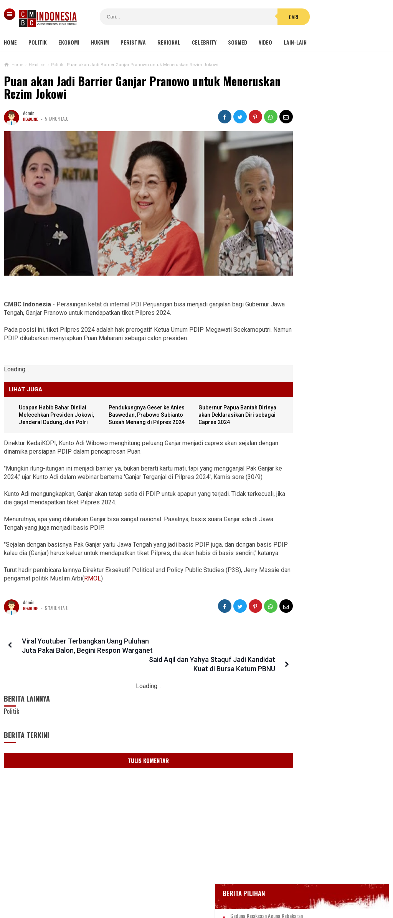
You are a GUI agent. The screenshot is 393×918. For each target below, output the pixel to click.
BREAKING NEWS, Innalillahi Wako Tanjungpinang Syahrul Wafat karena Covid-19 (333, 241)
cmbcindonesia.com (194, 899)
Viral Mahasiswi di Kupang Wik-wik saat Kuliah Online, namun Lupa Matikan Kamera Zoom (323, 508)
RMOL (125, 581)
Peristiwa (133, 42)
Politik (37, 42)
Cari (246, 17)
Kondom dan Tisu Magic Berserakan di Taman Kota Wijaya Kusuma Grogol (325, 471)
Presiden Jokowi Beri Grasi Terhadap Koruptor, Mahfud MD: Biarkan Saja (321, 693)
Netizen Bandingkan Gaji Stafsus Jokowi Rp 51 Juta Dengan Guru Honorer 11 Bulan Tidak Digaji (322, 619)
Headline (31, 119)
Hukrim (100, 42)
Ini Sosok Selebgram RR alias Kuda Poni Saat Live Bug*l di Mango (324, 542)
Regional (168, 42)
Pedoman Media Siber (172, 887)
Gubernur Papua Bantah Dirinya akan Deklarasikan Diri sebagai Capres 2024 (217, 401)
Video (265, 42)
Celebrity (204, 42)
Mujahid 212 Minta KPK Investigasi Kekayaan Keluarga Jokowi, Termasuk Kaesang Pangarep (323, 731)
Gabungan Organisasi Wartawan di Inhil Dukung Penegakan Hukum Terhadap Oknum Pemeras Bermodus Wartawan (326, 579)
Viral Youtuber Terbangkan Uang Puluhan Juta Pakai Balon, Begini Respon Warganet (69, 653)
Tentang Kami (119, 887)
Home (10, 42)
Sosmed (237, 42)
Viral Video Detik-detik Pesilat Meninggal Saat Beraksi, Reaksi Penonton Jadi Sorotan (321, 433)
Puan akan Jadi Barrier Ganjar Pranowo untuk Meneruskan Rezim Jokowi (112, 87)
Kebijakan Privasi (232, 887)
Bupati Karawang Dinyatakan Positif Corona (333, 277)
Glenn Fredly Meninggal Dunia (319, 262)
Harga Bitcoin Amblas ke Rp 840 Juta (339, 401)
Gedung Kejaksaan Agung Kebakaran (326, 221)
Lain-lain (295, 42)
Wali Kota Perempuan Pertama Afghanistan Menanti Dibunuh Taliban (320, 656)
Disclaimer (277, 887)
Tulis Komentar (134, 754)
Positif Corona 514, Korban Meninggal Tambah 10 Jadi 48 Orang (327, 295)
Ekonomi (68, 42)
